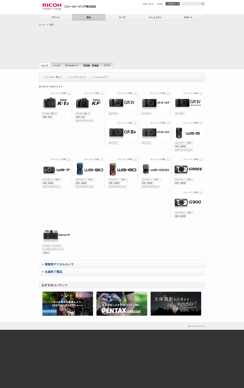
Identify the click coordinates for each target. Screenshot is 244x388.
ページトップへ (198, 326)
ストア (122, 17)
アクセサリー (71, 66)
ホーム (42, 24)
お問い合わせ (148, 4)
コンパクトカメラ (76, 76)
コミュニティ (155, 17)
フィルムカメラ (98, 76)
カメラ (45, 66)
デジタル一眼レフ (52, 76)
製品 (89, 17)
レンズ (56, 66)
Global (159, 4)
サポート (188, 17)
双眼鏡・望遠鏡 (91, 66)
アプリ (107, 66)
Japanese (171, 4)
